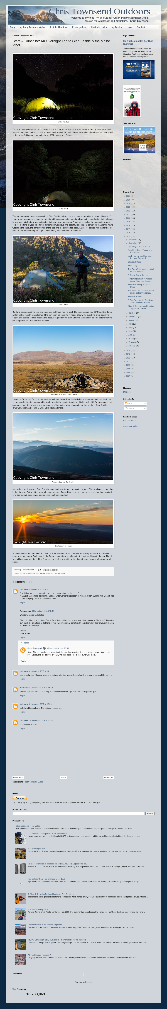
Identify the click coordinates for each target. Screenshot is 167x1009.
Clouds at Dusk (134, 262)
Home (63, 777)
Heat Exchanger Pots (36, 849)
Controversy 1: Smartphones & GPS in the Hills (47, 833)
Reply (22, 602)
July (130, 324)
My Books (116, 27)
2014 (128, 350)
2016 (128, 233)
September (133, 316)
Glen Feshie (40, 573)
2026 (128, 196)
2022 (128, 211)
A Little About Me (59, 27)
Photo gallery (79, 27)
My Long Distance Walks (32, 27)
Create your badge (130, 426)
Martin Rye (24, 688)
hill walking (50, 573)
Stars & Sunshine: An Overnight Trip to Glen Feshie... (141, 307)
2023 (128, 207)
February (132, 342)
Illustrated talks (99, 27)
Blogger (88, 982)
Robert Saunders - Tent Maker (27, 826)
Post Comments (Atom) (33, 782)
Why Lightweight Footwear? (39, 955)
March (131, 339)
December (133, 240)
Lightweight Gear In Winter (139, 246)
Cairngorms (30, 573)
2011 (128, 361)
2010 (128, 365)
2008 (128, 372)
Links (129, 27)
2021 (128, 214)
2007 (128, 376)
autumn (22, 573)
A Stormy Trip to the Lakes (139, 275)
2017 (128, 229)
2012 (128, 358)
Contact (141, 27)
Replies (26, 643)
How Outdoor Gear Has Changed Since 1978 (46, 879)
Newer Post (18, 777)
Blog (12, 27)
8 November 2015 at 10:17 (40, 589)
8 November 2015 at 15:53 (40, 704)
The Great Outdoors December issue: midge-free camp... (141, 292)
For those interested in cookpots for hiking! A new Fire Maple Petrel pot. (57, 864)
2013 (128, 354)
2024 (128, 203)
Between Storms (135, 296)
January (132, 346)
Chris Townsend (34, 648)
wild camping (60, 573)
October (132, 313)
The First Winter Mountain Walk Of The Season (141, 270)
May (130, 331)
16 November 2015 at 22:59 (41, 721)
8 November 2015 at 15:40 (41, 688)
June (130, 327)
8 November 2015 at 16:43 (58, 648)
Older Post (108, 777)
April (130, 335)
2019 (128, 222)
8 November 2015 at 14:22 (40, 671)
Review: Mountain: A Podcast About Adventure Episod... (140, 280)
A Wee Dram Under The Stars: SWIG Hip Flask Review (140, 301)
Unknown (24, 589)
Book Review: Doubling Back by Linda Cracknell (140, 257)
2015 (128, 236)
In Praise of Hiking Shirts (38, 909)
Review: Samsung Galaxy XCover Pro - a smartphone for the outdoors (57, 940)
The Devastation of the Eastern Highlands (45, 925)
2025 (128, 200)
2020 (128, 218)
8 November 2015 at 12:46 (43, 611)
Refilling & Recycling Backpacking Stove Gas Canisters (51, 894)
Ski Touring (132, 265)
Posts (128, 403)
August (131, 320)
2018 (128, 225)
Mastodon (127, 392)
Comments (130, 408)
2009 (128, 369)
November (133, 243)
